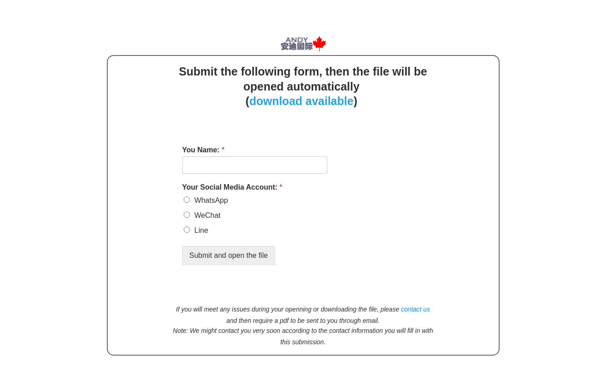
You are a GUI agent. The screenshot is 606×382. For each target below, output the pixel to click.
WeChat (208, 215)
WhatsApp (211, 200)
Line (201, 230)
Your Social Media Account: (232, 187)
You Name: (203, 150)
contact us (415, 309)
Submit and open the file (229, 255)
